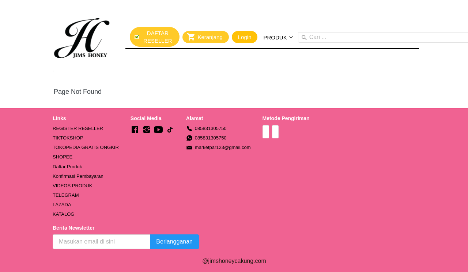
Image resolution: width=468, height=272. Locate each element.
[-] (135, 130)
